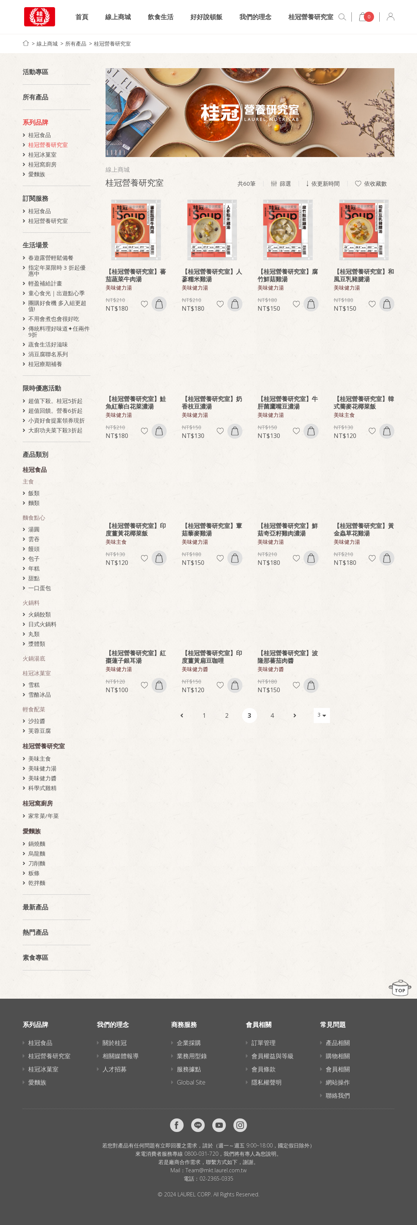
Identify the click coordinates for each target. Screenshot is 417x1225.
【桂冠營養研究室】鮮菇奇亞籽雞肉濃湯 (288, 529)
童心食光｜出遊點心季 (56, 293)
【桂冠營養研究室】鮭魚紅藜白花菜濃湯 (136, 402)
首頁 (81, 16)
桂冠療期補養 (45, 364)
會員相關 (338, 1069)
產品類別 (35, 454)
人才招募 (115, 1069)
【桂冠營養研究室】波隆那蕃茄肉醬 (288, 657)
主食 (28, 481)
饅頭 (34, 548)
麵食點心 (34, 517)
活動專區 (35, 71)
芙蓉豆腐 (39, 730)
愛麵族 (36, 174)
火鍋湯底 (34, 658)
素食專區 (35, 957)
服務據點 (189, 1069)
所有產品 (75, 43)
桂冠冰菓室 (42, 154)
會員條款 (263, 1069)
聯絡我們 (338, 1095)
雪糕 (34, 684)
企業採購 (189, 1043)
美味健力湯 (42, 768)
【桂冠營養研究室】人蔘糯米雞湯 (212, 275)
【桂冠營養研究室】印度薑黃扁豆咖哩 (212, 657)
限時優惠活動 (42, 388)
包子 (34, 558)
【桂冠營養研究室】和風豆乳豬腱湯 (364, 275)
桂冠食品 (39, 135)
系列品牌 (35, 122)
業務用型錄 (192, 1056)
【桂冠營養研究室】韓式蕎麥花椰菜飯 (364, 402)
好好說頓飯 (206, 16)
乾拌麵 (36, 882)
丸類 (34, 634)
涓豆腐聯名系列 (48, 354)
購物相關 (338, 1056)
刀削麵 (36, 863)
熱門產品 (35, 932)
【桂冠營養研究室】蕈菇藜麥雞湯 (212, 529)
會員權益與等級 (272, 1056)
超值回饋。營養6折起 (55, 410)
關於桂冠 (115, 1043)
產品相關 (338, 1043)
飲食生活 (160, 16)
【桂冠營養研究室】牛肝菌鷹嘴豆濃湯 (288, 402)
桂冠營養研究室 (310, 16)
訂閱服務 (35, 198)
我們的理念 (255, 16)
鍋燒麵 (36, 843)
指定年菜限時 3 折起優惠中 (57, 270)
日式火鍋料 (42, 624)
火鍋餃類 (39, 614)
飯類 (34, 493)
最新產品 (35, 907)
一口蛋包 (39, 588)
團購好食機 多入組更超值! (57, 306)
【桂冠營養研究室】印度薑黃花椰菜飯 (136, 529)
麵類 (34, 502)
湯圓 (34, 529)
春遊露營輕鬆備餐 (51, 257)
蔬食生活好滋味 (48, 344)
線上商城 (118, 16)
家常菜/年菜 (43, 815)
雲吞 (34, 539)
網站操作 (338, 1082)
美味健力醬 (42, 778)
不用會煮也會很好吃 (53, 318)
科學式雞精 (42, 788)
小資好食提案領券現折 (56, 420)
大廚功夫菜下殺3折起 (55, 430)
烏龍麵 (36, 853)
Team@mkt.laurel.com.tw (216, 1170)
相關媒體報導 (121, 1056)
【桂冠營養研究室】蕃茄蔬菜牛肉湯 (136, 275)
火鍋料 (31, 602)
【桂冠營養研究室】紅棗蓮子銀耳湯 (136, 657)
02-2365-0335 (216, 1178)
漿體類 (36, 643)
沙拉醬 (36, 721)
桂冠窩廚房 (42, 164)
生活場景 (35, 245)
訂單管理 (263, 1043)
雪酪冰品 (39, 694)
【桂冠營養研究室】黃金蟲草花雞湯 (364, 529)
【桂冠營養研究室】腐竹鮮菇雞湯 (288, 275)
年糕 (34, 568)
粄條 (34, 873)
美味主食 (39, 758)
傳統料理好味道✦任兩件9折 (59, 331)
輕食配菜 (34, 709)
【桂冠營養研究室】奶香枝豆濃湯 (212, 402)
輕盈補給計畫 (45, 283)
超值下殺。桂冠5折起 (55, 400)
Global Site (191, 1082)
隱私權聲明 (266, 1082)
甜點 (34, 578)
